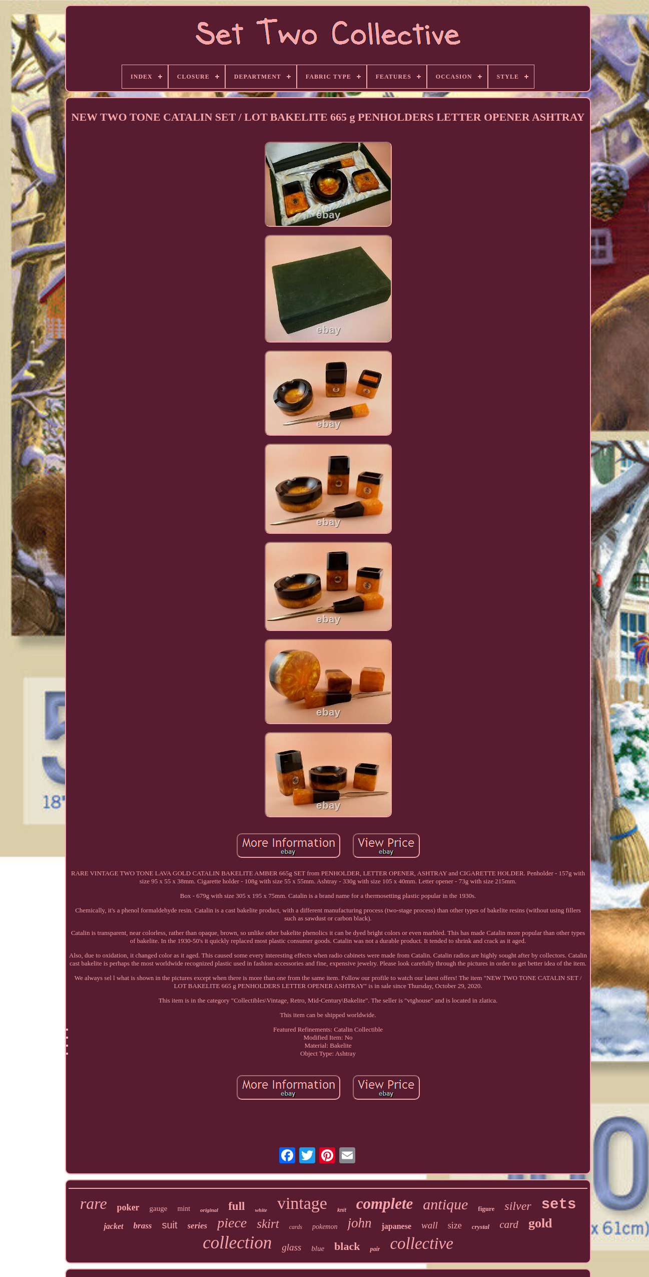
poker (128, 1207)
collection (237, 1242)
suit (169, 1224)
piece (232, 1222)
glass (291, 1247)
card (508, 1224)
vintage (302, 1203)
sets (558, 1204)
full (236, 1206)
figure (486, 1208)
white (261, 1210)
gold (540, 1223)
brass (143, 1225)
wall (429, 1225)
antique (445, 1204)
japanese (396, 1226)
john (359, 1222)
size (455, 1225)
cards (295, 1226)
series (198, 1225)
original (209, 1210)
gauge (159, 1208)
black (347, 1246)
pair (375, 1248)
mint (183, 1208)
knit (341, 1210)
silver (517, 1205)
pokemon (325, 1226)
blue (317, 1248)
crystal (480, 1226)
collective (421, 1243)
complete (384, 1203)
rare (93, 1203)
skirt (268, 1223)
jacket (113, 1226)
